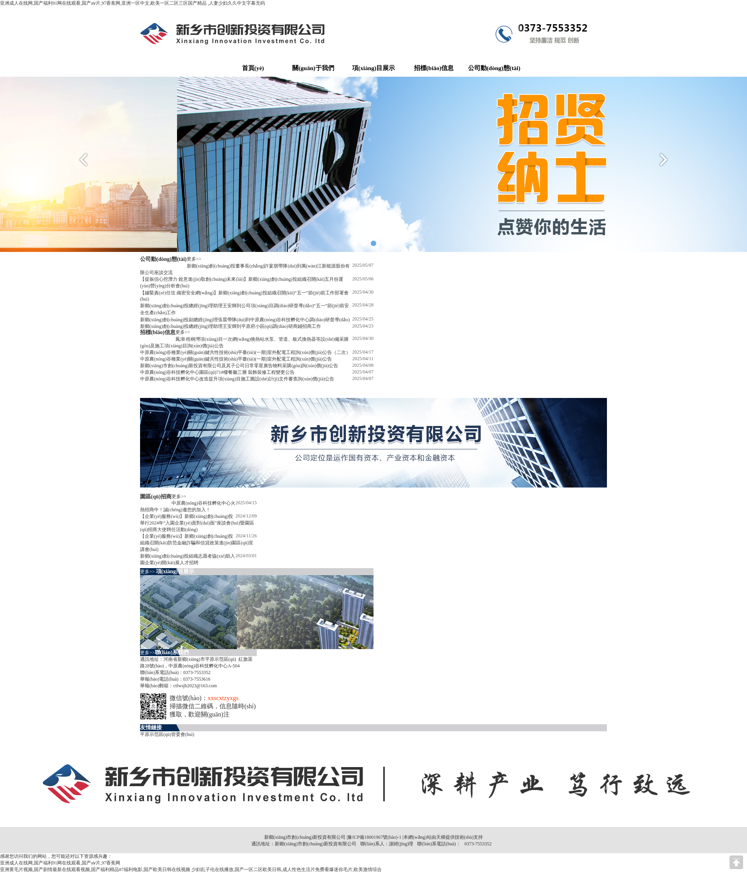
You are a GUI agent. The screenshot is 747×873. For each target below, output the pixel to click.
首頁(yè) (253, 68)
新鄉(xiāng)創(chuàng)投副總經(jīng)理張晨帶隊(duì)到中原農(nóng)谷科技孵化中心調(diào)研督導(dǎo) (245, 319)
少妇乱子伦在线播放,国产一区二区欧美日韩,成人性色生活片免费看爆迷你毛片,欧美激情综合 (286, 869)
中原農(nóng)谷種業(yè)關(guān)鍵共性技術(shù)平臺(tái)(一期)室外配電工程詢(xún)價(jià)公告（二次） (245, 352)
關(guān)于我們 (313, 68)
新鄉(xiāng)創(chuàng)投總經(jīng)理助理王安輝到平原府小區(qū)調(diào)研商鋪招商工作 (230, 326)
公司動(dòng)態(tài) (494, 68)
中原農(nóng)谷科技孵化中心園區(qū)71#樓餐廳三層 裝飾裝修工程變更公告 (217, 372)
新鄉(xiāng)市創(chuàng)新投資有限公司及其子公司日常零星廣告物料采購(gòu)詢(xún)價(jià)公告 (239, 365)
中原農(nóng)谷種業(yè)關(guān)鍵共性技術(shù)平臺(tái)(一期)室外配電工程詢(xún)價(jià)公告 (236, 359)
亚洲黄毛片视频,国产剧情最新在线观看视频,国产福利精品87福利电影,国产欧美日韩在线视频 (95, 869)
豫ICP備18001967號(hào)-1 (374, 837)
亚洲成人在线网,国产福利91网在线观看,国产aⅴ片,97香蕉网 (60, 863)
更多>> (194, 259)
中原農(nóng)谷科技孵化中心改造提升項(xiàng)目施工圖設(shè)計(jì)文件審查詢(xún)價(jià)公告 (237, 379)
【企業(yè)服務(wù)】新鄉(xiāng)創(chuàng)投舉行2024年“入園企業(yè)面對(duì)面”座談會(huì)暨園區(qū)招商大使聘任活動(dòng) (197, 523)
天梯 (440, 837)
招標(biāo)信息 (434, 68)
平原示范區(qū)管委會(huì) (167, 734)
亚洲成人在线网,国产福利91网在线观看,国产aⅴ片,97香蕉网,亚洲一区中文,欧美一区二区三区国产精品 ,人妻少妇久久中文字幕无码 (132, 3)
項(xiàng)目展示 (373, 68)
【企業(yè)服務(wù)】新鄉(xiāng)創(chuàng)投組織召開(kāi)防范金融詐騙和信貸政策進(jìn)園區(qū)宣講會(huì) (196, 542)
